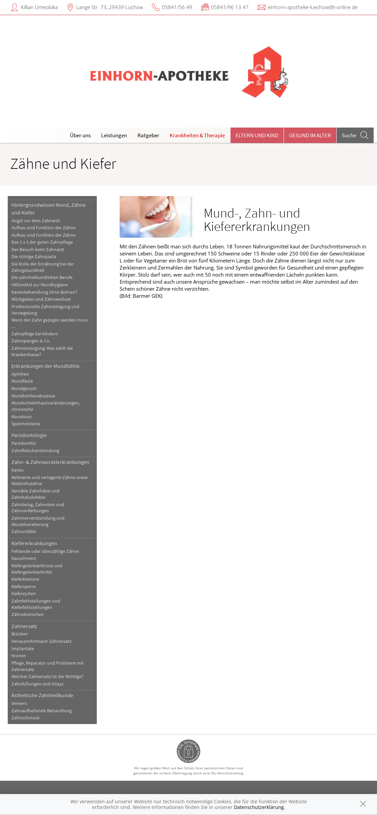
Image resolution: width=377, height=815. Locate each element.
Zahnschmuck (25, 718)
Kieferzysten (23, 593)
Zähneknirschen (27, 614)
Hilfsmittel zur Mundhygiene (39, 285)
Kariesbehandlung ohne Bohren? (44, 292)
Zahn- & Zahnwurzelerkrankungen (50, 462)
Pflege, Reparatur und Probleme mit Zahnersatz (47, 666)
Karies (17, 470)
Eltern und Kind (257, 135)
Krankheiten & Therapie (197, 135)
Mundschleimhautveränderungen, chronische (45, 406)
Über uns (80, 135)
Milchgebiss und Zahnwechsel (41, 299)
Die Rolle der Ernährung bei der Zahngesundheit (42, 267)
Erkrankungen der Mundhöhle (45, 366)
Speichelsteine (25, 424)
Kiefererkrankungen (34, 543)
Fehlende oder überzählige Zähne (45, 551)
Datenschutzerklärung (259, 807)
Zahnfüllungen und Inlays (37, 684)
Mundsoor (21, 417)
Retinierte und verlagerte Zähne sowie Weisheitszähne (49, 481)
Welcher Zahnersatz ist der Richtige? (47, 676)
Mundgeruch (24, 388)
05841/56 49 (177, 7)
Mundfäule (22, 381)
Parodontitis (23, 443)
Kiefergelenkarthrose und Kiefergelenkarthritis (36, 569)
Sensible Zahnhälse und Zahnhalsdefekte (35, 494)
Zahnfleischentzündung (35, 450)
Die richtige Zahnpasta (33, 256)
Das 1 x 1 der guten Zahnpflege (42, 242)
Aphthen (20, 374)
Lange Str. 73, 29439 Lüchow (109, 7)
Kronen (18, 656)
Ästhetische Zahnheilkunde (42, 695)
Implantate (22, 649)
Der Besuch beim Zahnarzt (37, 249)
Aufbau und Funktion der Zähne (43, 228)
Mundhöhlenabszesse (33, 396)
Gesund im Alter (310, 135)
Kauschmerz (23, 558)
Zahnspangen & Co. (30, 341)
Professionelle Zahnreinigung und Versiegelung (45, 310)
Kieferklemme (25, 579)
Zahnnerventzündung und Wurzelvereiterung (38, 521)
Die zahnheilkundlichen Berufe (42, 277)
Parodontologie (29, 435)
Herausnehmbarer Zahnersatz (41, 641)
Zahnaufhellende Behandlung (41, 711)
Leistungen (114, 135)
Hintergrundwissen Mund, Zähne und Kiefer (48, 208)
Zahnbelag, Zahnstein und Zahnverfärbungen (37, 508)
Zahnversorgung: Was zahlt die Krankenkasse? (42, 351)
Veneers (19, 703)
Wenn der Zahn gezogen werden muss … (49, 323)
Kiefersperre (23, 586)
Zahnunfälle (23, 531)
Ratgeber (148, 135)
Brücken (19, 634)
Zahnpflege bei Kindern (34, 334)
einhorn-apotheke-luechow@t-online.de (313, 7)
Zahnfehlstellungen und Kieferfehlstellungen (35, 604)
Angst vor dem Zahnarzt (35, 221)
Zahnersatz (24, 626)
